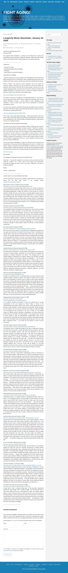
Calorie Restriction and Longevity (55, 99)
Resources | (32, 566)
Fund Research (13, 2)
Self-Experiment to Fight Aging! (55, 118)
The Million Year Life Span (54, 137)
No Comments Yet (9, 47)
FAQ (8, 2)
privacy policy (42, 568)
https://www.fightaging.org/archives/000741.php (14, 95)
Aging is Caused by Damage (54, 65)
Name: (5, 523)
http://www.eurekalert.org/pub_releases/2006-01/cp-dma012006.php (19, 326)
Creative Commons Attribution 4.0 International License (55, 146)
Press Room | (58, 564)
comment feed (16, 520)
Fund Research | (19, 564)
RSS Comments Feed (53, 89)
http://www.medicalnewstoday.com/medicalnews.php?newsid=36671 (19, 249)
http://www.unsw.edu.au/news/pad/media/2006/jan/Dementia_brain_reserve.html (22, 372)
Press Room (51, 2)
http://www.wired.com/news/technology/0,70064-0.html (16, 351)
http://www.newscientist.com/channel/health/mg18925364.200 (17, 186)
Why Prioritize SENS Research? (55, 135)
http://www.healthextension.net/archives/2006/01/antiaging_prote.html (19, 228)
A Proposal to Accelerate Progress (55, 98)
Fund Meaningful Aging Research (55, 50)
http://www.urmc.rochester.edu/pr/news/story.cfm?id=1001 (16, 486)
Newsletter (39, 2)
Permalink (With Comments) (11, 43)
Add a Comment (20, 47)
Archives (45, 2)
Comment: (5, 529)
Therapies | (38, 564)
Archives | (51, 564)
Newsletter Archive (52, 86)
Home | (8, 564)
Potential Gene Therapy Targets (55, 114)
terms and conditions (13, 550)
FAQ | (13, 564)
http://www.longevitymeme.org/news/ (12, 182)
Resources (57, 2)
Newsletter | (45, 564)
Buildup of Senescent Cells (54, 79)
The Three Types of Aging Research (56, 128)
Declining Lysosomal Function (54, 74)
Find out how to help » (15, 21)
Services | (26, 564)
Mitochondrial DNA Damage (54, 76)
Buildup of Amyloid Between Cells (55, 68)
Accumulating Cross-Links (53, 66)
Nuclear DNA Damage (53, 77)
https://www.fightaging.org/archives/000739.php (14, 113)
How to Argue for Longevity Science (56, 104)
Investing (26, 2)
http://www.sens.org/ (8, 151)
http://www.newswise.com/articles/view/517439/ (14, 444)
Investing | (32, 564)
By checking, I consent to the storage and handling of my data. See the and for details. (23, 549)
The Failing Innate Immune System (55, 72)
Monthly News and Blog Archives (55, 84)
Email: (25, 523)
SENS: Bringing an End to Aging (55, 120)
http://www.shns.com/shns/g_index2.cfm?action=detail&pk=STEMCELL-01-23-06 (22, 465)
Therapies (32, 2)
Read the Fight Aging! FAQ (54, 45)
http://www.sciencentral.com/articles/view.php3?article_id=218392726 (19, 395)
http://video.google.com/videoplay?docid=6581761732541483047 (18, 207)
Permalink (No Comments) (27, 43)
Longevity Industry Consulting (54, 56)
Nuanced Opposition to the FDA (55, 112)
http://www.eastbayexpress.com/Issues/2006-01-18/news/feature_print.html (21, 418)
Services (20, 2)
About (62, 2)
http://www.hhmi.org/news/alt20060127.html (13, 274)
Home (5, 2)
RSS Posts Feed (51, 87)
